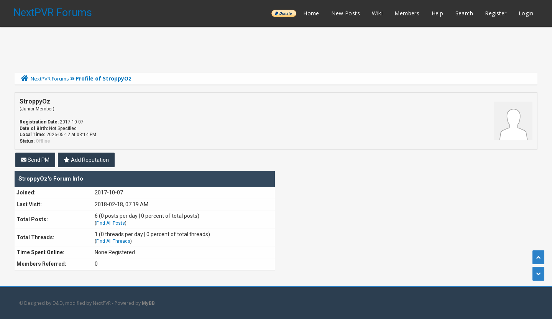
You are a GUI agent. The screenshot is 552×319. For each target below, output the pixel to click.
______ (283, 13)
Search (464, 13)
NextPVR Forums (52, 13)
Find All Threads (113, 241)
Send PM (35, 160)
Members (406, 13)
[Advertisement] (276, 48)
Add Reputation (86, 160)
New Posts (345, 13)
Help (438, 13)
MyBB (148, 303)
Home (311, 13)
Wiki (377, 13)
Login (526, 13)
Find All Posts (110, 223)
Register (495, 13)
